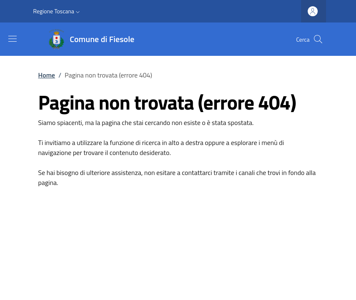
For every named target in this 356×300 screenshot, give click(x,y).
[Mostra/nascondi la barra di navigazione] (12, 38)
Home (46, 75)
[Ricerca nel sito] (318, 39)
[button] (57, 11)
